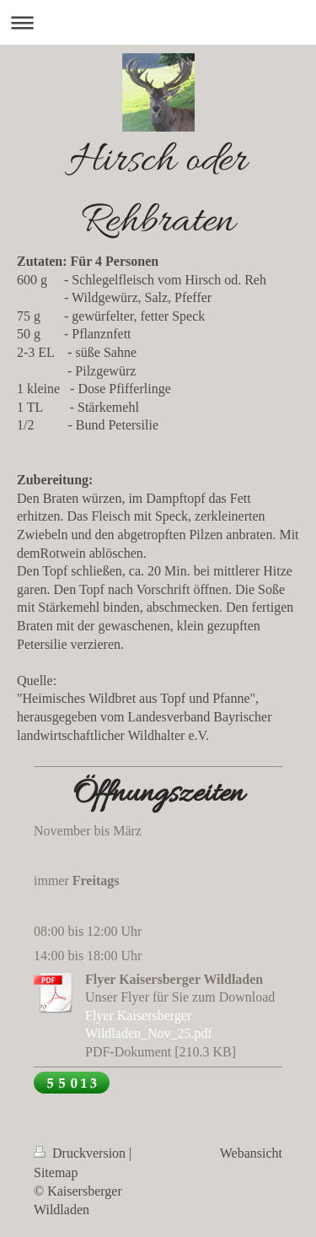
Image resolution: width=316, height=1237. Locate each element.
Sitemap (56, 1172)
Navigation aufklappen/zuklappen (158, 22)
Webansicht (251, 1153)
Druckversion (81, 1153)
